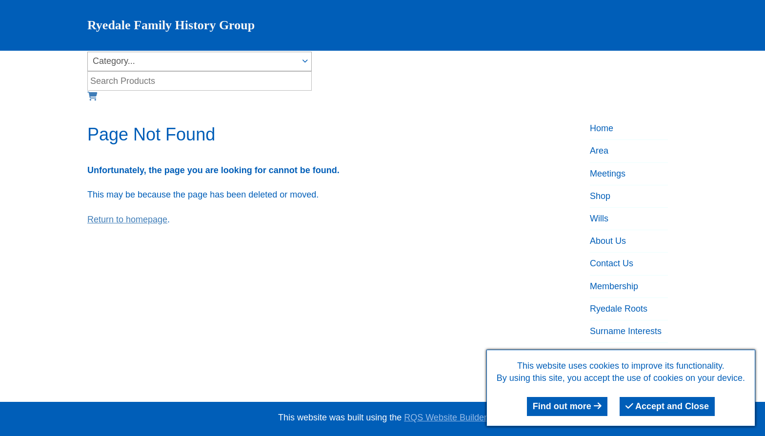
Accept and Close (667, 406)
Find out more (567, 406)
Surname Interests (626, 331)
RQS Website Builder (445, 417)
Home (601, 128)
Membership (614, 286)
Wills (599, 218)
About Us (608, 241)
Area (599, 151)
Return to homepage (127, 219)
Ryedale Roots (618, 309)
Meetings (607, 173)
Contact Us (611, 263)
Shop (600, 196)
